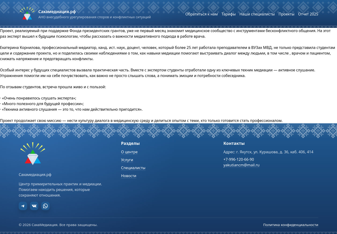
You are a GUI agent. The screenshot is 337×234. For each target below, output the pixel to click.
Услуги (127, 159)
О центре (129, 151)
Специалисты (133, 167)
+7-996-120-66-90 (238, 159)
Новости (128, 175)
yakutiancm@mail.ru (241, 165)
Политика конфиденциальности (290, 224)
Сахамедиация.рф (57, 11)
